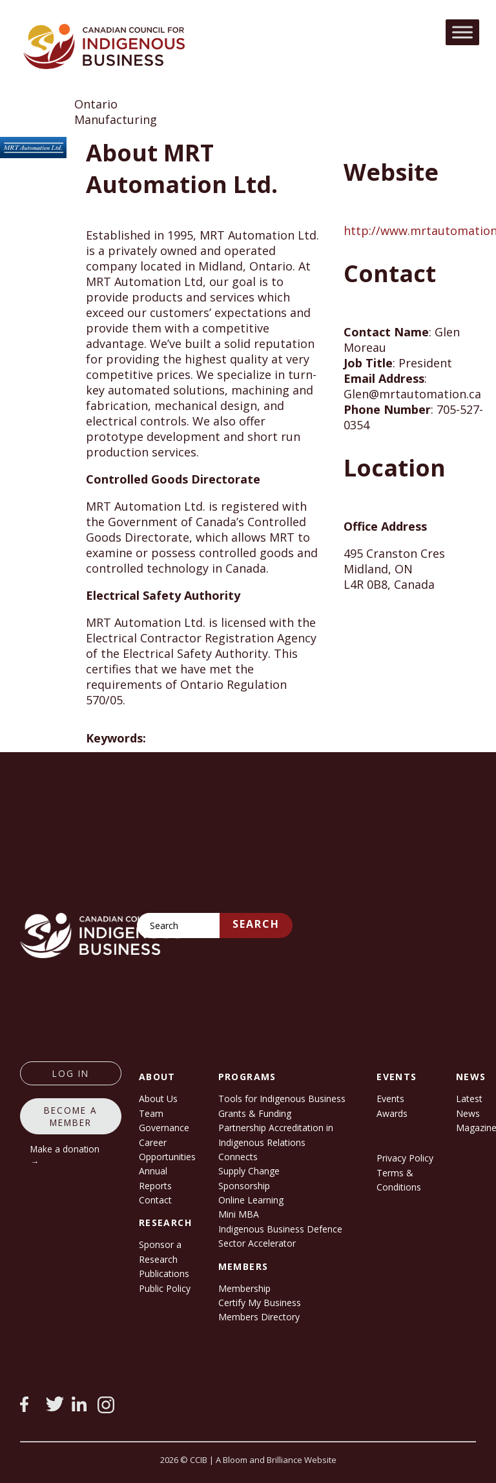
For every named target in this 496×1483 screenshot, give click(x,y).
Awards (392, 1113)
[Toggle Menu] (462, 32)
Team (151, 1113)
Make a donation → (64, 1155)
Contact (155, 1200)
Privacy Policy (405, 1158)
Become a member (71, 1116)
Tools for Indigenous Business (282, 1098)
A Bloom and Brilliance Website (276, 1460)
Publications (164, 1273)
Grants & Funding (254, 1113)
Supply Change (249, 1171)
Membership (244, 1288)
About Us (158, 1098)
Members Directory (259, 1317)
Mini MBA (238, 1214)
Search (256, 924)
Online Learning (251, 1200)
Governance (164, 1127)
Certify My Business (259, 1302)
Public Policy (165, 1288)
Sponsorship (244, 1186)
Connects (238, 1157)
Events (390, 1098)
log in (70, 1073)
